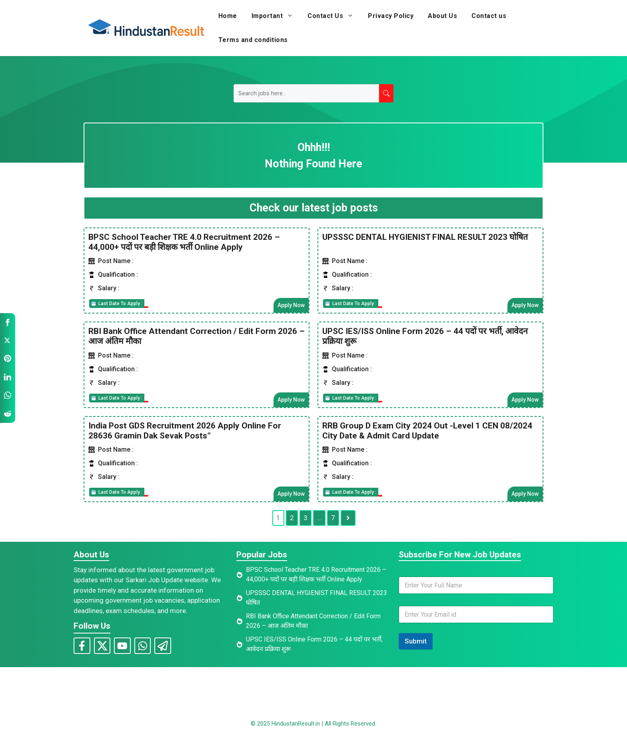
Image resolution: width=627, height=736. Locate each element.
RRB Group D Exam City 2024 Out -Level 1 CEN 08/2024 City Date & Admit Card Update (427, 430)
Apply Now (291, 305)
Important (276, 16)
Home (227, 16)
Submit (416, 641)
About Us (442, 16)
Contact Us (334, 16)
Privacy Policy (390, 16)
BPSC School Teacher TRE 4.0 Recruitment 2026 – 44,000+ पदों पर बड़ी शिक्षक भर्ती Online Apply (184, 241)
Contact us (488, 16)
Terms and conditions (253, 40)
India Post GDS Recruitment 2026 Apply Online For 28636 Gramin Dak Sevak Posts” (184, 430)
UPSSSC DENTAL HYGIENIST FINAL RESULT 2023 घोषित (425, 236)
